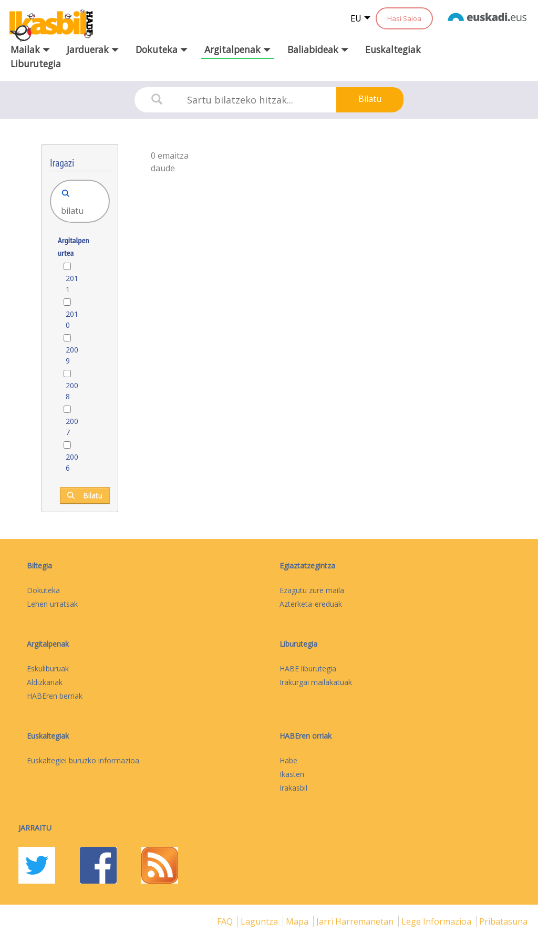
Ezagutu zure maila (312, 590)
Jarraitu (34, 828)
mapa (298, 921)
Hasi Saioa (404, 18)
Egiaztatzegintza (307, 566)
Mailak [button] (30, 49)
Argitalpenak (48, 644)
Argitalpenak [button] (237, 49)
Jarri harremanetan (356, 921)
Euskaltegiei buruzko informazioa (83, 760)
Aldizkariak (45, 682)
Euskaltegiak (393, 49)
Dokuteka (43, 590)
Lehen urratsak (52, 604)
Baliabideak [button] (317, 49)
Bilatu (369, 99)
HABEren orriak (306, 736)
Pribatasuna (503, 921)
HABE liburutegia (308, 668)
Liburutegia (36, 63)
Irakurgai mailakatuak (316, 682)
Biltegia (39, 566)
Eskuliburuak (48, 668)
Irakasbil (293, 788)
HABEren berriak (54, 696)
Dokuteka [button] (162, 49)
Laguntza (260, 921)
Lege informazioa (437, 921)
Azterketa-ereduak (311, 604)
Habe (288, 760)
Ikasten (292, 774)
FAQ (226, 921)
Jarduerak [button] (93, 49)
